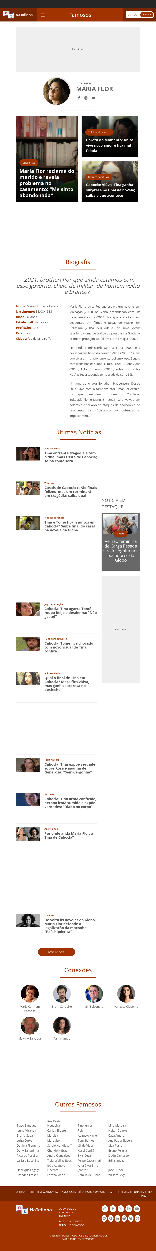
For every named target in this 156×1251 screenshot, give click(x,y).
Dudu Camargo (118, 1156)
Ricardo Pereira (27, 1156)
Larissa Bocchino (28, 1161)
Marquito (53, 1140)
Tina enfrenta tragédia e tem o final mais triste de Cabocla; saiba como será (70, 457)
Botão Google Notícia (110, 1219)
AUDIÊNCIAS (81, 1192)
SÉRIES (121, 1192)
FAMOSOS (67, 1192)
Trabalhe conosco (71, 1225)
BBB (30, 1192)
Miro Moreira (117, 1125)
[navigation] (43, 14)
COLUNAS (96, 1192)
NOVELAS (53, 1192)
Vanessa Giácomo (126, 1007)
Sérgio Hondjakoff (59, 1146)
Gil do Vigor (86, 1146)
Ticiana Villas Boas (59, 1161)
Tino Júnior (85, 1125)
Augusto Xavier (88, 1135)
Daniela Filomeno (28, 1146)
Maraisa (52, 1135)
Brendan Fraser (27, 1175)
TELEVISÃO (40, 1192)
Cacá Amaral (116, 1135)
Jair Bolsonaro (94, 1007)
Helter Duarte (117, 1130)
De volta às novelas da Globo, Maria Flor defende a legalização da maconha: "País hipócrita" (70, 925)
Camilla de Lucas (89, 1175)
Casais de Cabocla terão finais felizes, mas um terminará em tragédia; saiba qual (70, 491)
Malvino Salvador (29, 1038)
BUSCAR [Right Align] (147, 14)
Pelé (81, 1130)
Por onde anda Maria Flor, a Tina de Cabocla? (68, 835)
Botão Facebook (113, 1209)
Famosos (80, 14)
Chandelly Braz (57, 1151)
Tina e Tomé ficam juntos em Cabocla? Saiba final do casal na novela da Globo (70, 526)
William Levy (116, 1175)
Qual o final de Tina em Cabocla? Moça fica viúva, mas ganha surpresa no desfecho (66, 683)
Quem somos (67, 1208)
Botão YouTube (137, 1209)
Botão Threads (137, 1219)
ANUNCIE (64, 1216)
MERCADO (109, 1192)
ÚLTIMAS (21, 1192)
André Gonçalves (58, 1156)
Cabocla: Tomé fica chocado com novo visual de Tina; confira (68, 647)
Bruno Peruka (117, 1151)
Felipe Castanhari (89, 1161)
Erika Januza (116, 1161)
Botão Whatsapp (105, 1209)
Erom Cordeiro (62, 1007)
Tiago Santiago (27, 1125)
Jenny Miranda (26, 1130)
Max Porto (115, 1146)
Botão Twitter (121, 1209)
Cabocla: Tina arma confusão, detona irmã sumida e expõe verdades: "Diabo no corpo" (70, 802)
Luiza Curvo (24, 1140)
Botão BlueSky (130, 1219)
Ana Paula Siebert (120, 1140)
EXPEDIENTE (66, 1212)
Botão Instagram (128, 1209)
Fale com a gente (70, 1221)
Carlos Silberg (56, 1130)
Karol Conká (86, 1151)
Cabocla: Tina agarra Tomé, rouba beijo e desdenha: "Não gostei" (70, 612)
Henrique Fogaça (28, 1170)
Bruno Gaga (25, 1135)
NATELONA (133, 1192)
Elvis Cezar (85, 1156)
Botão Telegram (104, 1219)
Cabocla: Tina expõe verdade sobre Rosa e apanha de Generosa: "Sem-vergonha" (69, 768)
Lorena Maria (56, 1175)
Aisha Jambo (62, 1038)
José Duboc (116, 1170)
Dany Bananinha (28, 1151)
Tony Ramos (86, 1140)
